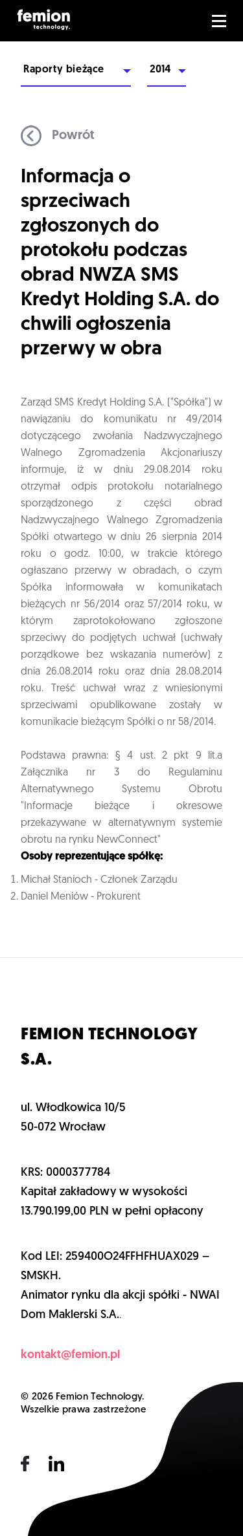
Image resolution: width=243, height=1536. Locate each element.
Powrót (58, 135)
